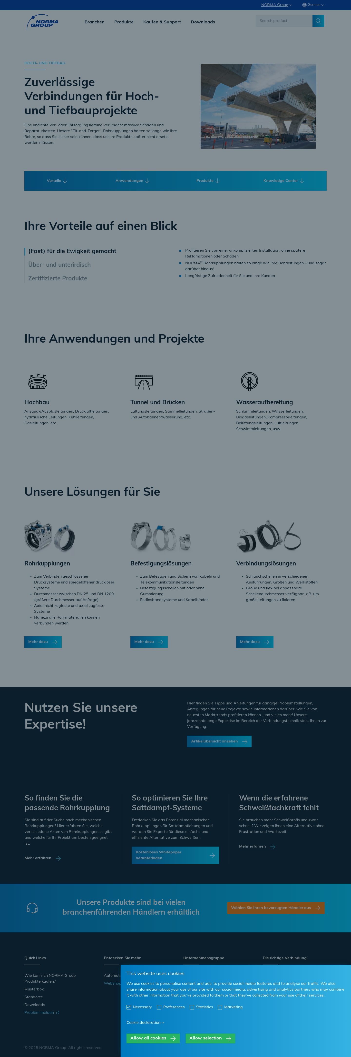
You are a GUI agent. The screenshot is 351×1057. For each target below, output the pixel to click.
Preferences (174, 1007)
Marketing (233, 1007)
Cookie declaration (143, 1023)
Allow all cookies (148, 1038)
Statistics (204, 1007)
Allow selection (205, 1038)
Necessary (142, 1007)
